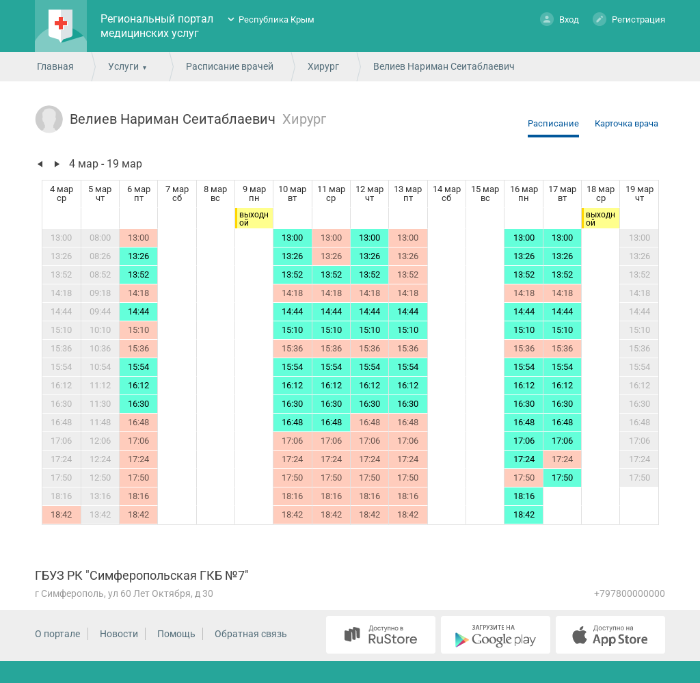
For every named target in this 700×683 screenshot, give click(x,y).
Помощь (176, 633)
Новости (119, 633)
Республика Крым (276, 19)
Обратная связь (251, 633)
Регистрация (629, 19)
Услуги (123, 66)
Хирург (323, 66)
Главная (55, 66)
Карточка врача (626, 123)
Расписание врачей (229, 66)
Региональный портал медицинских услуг (156, 26)
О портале (57, 633)
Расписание (553, 123)
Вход (559, 19)
